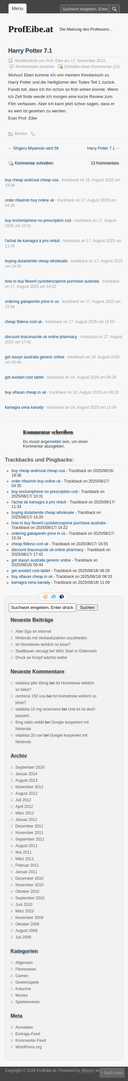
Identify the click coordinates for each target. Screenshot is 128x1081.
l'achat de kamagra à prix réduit (32, 240)
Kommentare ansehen (35, 66)
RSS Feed (46, 596)
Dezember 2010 (29, 878)
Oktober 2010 (27, 891)
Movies (21, 133)
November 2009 (29, 917)
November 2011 (29, 832)
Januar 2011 (26, 872)
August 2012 (26, 793)
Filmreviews (25, 969)
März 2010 (24, 911)
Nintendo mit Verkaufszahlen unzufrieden (51, 638)
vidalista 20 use (29, 735)
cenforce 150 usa (30, 696)
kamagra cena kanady (24, 407)
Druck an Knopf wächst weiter (41, 657)
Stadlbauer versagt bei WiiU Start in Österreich (56, 651)
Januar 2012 (26, 819)
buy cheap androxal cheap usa (31, 180)
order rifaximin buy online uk (29, 200)
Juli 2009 (23, 937)
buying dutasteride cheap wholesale (36, 261)
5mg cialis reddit (29, 722)
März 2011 (24, 859)
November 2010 (29, 885)
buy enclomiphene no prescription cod (38, 220)
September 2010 (30, 898)
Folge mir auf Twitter (54, 596)
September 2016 (30, 767)
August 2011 (26, 846)
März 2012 (24, 813)
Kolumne (23, 989)
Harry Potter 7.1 (103, 148)
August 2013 (26, 780)
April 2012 (24, 806)
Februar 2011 (27, 865)
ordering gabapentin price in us (32, 301)
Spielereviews (27, 1002)
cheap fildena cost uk (23, 321)
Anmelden (24, 1027)
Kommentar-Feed (30, 1040)
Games (21, 976)
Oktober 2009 (27, 924)
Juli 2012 (23, 800)
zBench (87, 1070)
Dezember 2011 (29, 826)
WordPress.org (28, 1047)
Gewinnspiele (27, 982)
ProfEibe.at (30, 29)
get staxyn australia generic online (34, 357)
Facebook (62, 596)
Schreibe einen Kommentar (88, 66)
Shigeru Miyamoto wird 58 (33, 148)
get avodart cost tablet (24, 377)
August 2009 (26, 930)
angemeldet (51, 441)
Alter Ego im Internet (33, 631)
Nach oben (113, 1073)
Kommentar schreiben (34, 163)
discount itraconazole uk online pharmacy (41, 337)
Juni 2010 (23, 904)
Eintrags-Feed (27, 1034)
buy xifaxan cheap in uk (25, 392)
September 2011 (30, 839)
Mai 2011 (23, 852)
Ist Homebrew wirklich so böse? (43, 644)
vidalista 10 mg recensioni (38, 709)
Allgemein (24, 962)
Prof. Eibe (54, 60)
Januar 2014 (26, 774)
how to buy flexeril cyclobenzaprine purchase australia (52, 281)
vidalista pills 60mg (31, 683)
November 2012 (29, 787)
